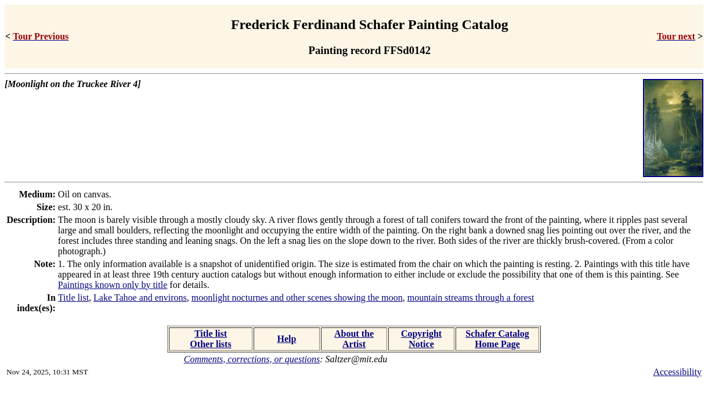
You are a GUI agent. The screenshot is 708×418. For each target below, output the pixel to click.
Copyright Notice (421, 339)
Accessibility (677, 372)
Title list (73, 297)
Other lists (210, 344)
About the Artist (354, 339)
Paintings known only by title (112, 285)
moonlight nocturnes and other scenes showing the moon (297, 297)
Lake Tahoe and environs (140, 297)
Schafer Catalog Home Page (497, 339)
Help (287, 339)
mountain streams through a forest (470, 297)
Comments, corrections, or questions (252, 359)
